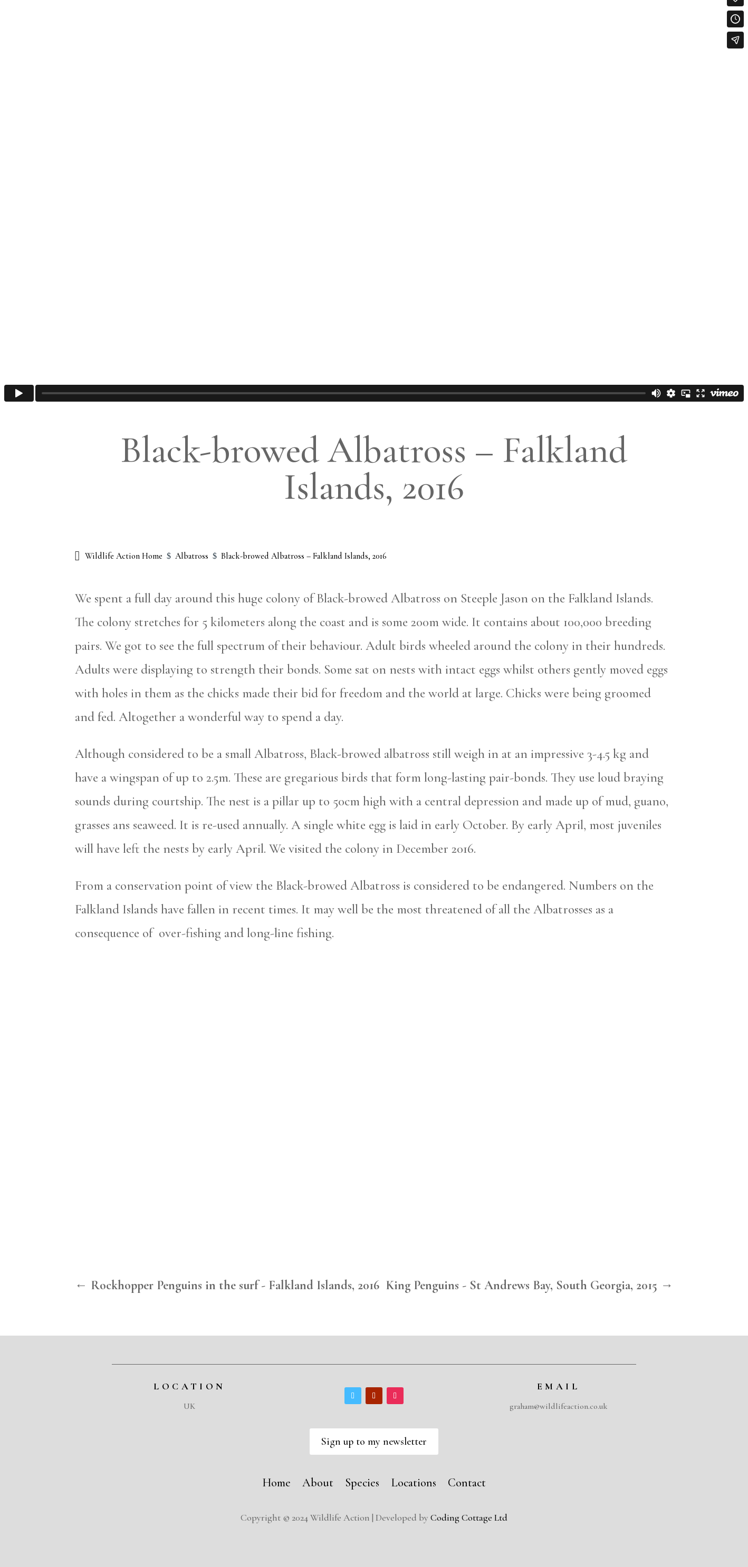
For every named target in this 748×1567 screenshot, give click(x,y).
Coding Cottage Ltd (468, 1517)
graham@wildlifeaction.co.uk (558, 1406)
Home (276, 1481)
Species (362, 1481)
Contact (467, 1481)
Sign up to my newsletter (374, 1441)
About (317, 1481)
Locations (413, 1481)
